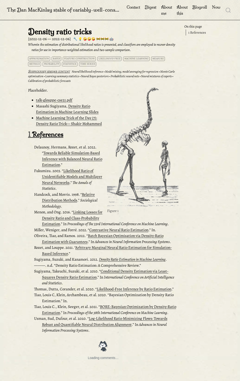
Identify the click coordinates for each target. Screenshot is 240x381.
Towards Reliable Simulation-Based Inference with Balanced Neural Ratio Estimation (72, 158)
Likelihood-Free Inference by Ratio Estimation (134, 289)
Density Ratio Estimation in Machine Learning (132, 259)
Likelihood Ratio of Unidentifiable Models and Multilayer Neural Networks (72, 176)
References (197, 32)
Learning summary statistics (62, 76)
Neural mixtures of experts (156, 76)
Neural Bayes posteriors (95, 76)
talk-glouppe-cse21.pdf (54, 100)
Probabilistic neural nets (125, 76)
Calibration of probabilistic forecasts (49, 81)
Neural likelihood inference (87, 71)
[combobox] (228, 9)
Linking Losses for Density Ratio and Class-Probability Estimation (72, 218)
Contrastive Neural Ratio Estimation (118, 230)
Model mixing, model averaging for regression (131, 71)
